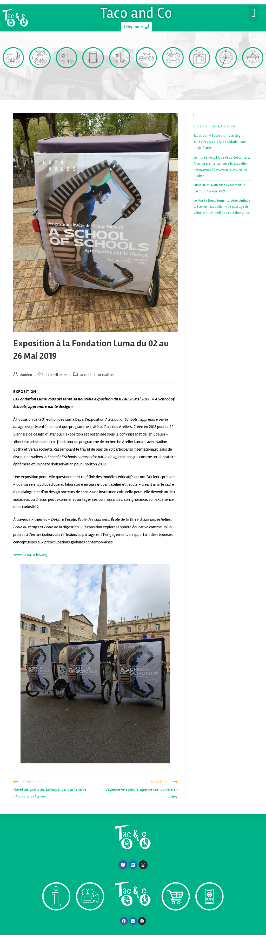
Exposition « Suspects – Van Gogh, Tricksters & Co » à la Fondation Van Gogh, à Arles (220, 142)
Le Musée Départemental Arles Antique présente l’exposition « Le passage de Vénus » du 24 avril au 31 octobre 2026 (222, 207)
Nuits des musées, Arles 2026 (215, 127)
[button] (253, 13)
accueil (86, 375)
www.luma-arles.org (30, 555)
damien (26, 375)
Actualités (106, 375)
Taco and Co (136, 12)
